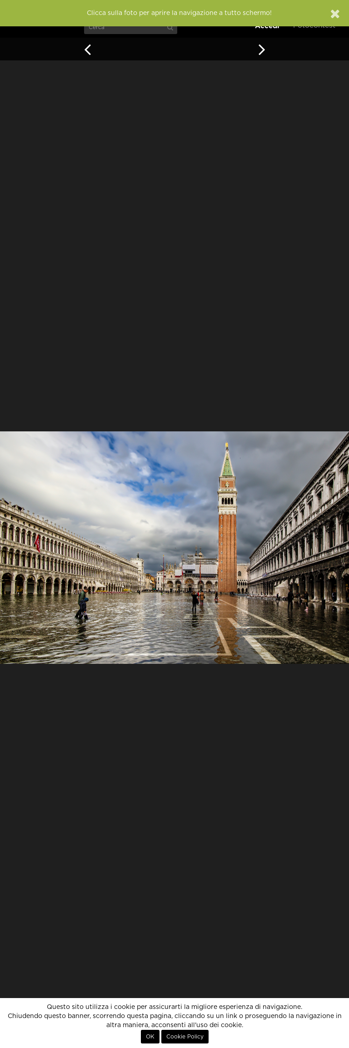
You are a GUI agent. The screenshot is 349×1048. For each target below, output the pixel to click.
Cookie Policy (185, 1036)
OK (150, 1036)
